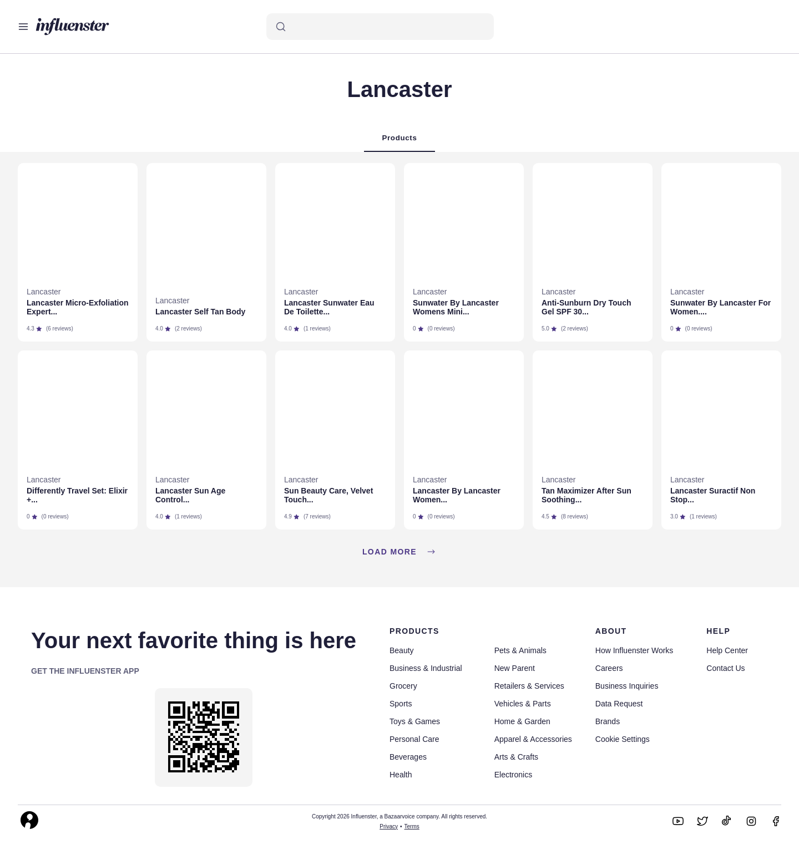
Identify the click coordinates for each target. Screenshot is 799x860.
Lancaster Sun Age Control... (190, 495)
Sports (401, 703)
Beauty (402, 650)
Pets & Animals (520, 650)
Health (401, 774)
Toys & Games (415, 721)
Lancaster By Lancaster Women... (456, 495)
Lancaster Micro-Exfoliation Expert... (78, 307)
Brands (607, 721)
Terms (411, 826)
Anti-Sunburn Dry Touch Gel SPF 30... (586, 307)
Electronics (513, 774)
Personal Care (414, 739)
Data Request (619, 703)
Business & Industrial (426, 668)
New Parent (514, 668)
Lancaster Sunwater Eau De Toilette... (329, 307)
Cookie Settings (622, 739)
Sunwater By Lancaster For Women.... (720, 307)
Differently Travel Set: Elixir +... (77, 495)
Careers (609, 668)
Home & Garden (522, 721)
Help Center (727, 650)
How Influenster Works (634, 650)
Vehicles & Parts (522, 703)
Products (399, 138)
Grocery (403, 685)
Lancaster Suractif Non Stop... (712, 495)
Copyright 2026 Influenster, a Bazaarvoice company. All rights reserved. (399, 816)
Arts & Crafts (516, 756)
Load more (399, 551)
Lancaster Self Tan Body (200, 311)
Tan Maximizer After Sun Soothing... (586, 495)
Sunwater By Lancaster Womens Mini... (456, 307)
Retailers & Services (529, 685)
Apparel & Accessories (533, 739)
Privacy (389, 826)
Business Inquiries (627, 685)
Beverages (408, 756)
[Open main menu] (23, 26)
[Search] (380, 26)
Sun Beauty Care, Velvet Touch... (328, 495)
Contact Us (725, 668)
